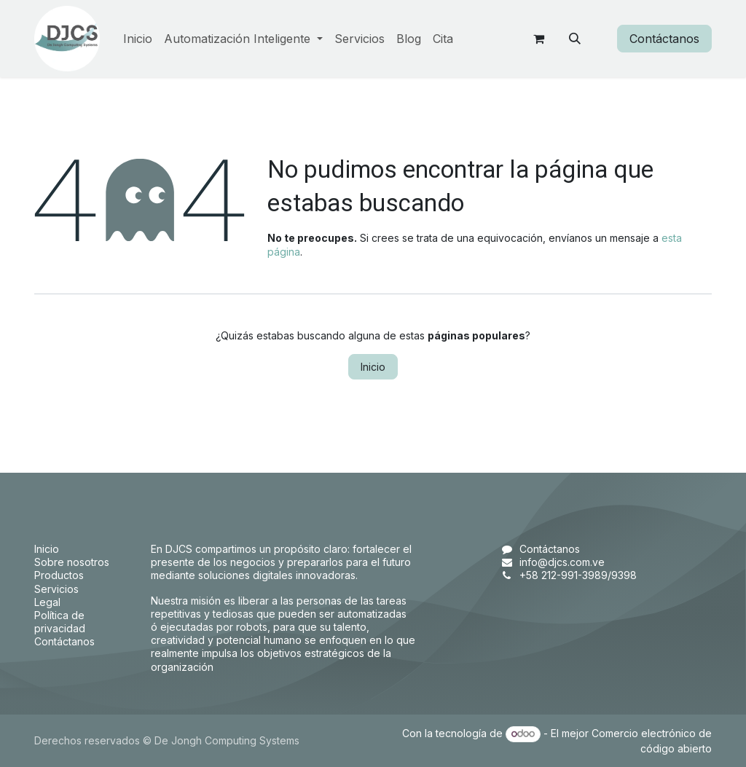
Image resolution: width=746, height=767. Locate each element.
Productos (59, 575)
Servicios (56, 589)
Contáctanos (664, 38)
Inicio (373, 367)
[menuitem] (137, 38)
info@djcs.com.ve (562, 562)
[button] (575, 38)
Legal (47, 602)
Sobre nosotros (71, 562)
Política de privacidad (59, 621)
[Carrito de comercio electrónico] (538, 38)
